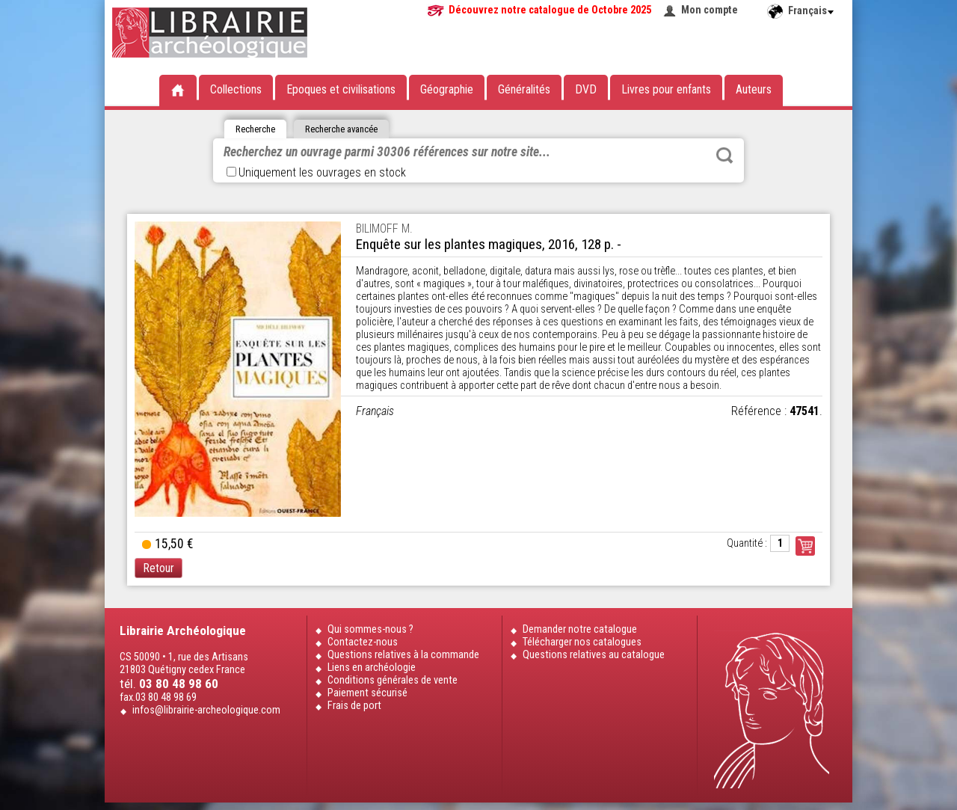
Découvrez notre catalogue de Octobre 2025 (550, 10)
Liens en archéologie (371, 667)
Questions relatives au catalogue (594, 654)
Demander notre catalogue (580, 629)
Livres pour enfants (666, 89)
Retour (158, 568)
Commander (805, 546)
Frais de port (354, 705)
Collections (236, 89)
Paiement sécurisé (367, 693)
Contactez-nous (362, 642)
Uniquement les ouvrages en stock (316, 172)
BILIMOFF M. (384, 228)
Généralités (524, 89)
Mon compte (709, 10)
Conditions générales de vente (392, 680)
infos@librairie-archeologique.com (206, 710)
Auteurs (754, 89)
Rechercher (724, 156)
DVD (586, 89)
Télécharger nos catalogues (582, 642)
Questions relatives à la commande (403, 654)
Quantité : (747, 543)
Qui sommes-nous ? (370, 629)
